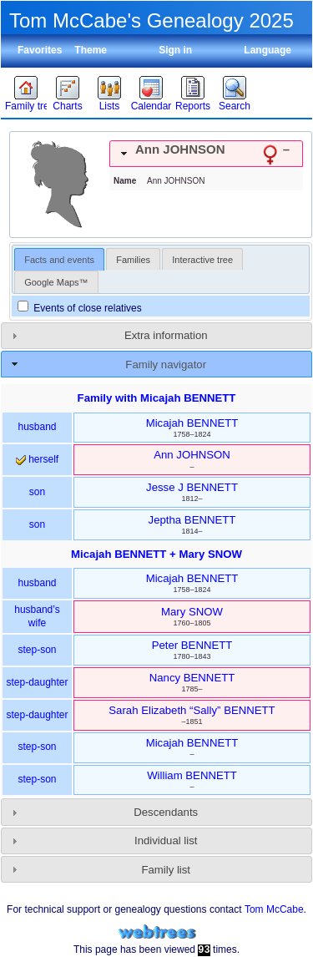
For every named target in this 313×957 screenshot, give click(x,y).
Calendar (151, 106)
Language (267, 50)
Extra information (166, 335)
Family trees (26, 106)
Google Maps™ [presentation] (56, 282)
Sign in (175, 50)
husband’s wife (37, 616)
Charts (67, 106)
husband (37, 427)
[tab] (206, 153)
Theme (90, 50)
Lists (109, 106)
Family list (165, 869)
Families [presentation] (133, 260)
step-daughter (37, 682)
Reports (192, 106)
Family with (157, 398)
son (37, 492)
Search (234, 106)
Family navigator (165, 364)
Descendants (166, 812)
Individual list (166, 840)
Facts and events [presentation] (59, 260)
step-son (37, 650)
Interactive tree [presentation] (202, 260)
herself (37, 459)
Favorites (40, 50)
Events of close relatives (80, 308)
